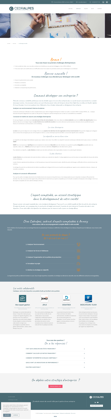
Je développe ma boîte (12, 399)
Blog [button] (92, 8)
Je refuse (15, 415)
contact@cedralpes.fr (81, 2)
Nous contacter (96, 405)
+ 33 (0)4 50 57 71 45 (94, 2)
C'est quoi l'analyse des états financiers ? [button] (41, 349)
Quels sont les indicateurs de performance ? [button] (42, 363)
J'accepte (7, 415)
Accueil (71, 8)
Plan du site (73, 413)
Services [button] (78, 8)
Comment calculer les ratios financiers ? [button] (41, 353)
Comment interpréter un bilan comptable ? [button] (41, 358)
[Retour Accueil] (21, 9)
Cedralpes (41, 413)
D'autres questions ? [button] (33, 367)
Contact (99, 8)
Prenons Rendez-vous (55, 386)
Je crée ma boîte (11, 396)
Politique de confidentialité (65, 413)
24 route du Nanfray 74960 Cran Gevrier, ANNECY (62, 2)
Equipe (86, 8)
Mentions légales (55, 413)
